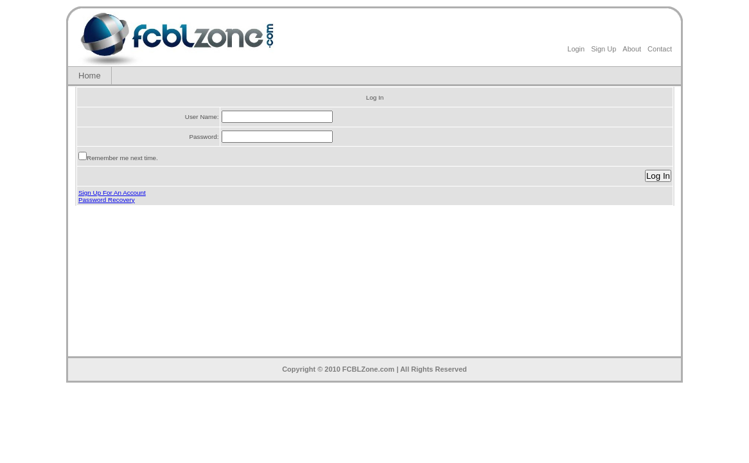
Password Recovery (106, 199)
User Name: (202, 116)
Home (89, 75)
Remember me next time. (122, 157)
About (631, 49)
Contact (660, 49)
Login (576, 49)
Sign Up (603, 49)
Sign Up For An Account (112, 192)
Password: (203, 136)
